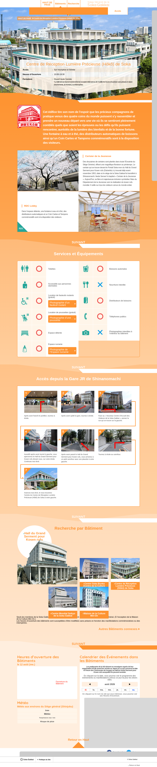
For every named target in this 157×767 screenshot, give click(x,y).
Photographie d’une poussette (62, 319)
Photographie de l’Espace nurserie (60, 350)
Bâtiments (40, 3)
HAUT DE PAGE (27, 3)
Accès (126, 3)
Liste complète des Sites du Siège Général (109, 695)
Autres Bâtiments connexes (119, 628)
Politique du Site (45, 755)
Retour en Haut (78, 735)
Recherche (53, 3)
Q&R (106, 3)
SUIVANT (78, 98)
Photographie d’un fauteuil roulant (60, 304)
